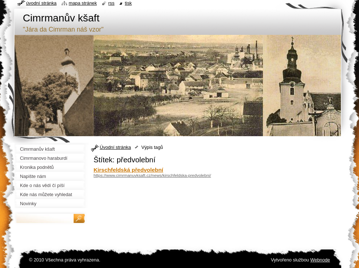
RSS (111, 3)
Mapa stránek (83, 3)
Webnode (320, 260)
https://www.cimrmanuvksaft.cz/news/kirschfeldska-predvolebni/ (152, 175)
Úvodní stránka (115, 147)
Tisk (128, 3)
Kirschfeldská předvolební (128, 170)
